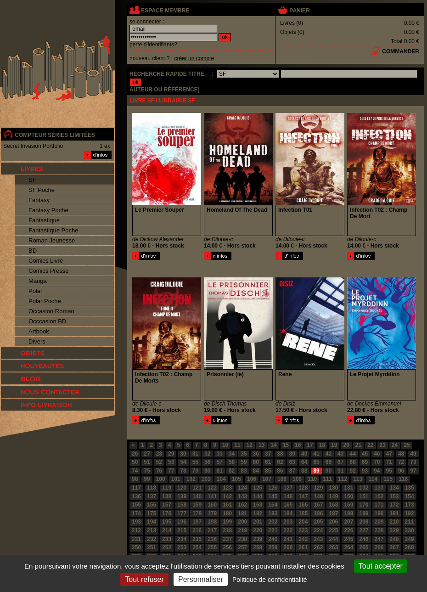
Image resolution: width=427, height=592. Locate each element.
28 (159, 454)
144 (257, 496)
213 (151, 530)
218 (227, 530)
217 (212, 530)
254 (197, 547)
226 (348, 530)
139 (181, 496)
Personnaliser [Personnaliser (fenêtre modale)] (200, 579)
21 (358, 445)
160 (212, 505)
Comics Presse (48, 270)
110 (312, 479)
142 (227, 496)
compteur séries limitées (55, 135)
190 (379, 513)
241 (287, 539)
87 (292, 471)
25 (407, 445)
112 (342, 479)
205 (318, 522)
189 (363, 513)
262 (318, 547)
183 (272, 513)
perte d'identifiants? (153, 44)
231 (136, 539)
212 (136, 530)
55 (195, 462)
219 (242, 530)
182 (257, 513)
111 (327, 479)
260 (287, 547)
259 (272, 547)
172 (394, 505)
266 (379, 547)
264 (348, 547)
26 (135, 454)
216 (197, 530)
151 (363, 496)
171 (379, 505)
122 (212, 488)
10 (225, 445)
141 (212, 496)
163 (257, 505)
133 (379, 488)
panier (299, 10)
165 (287, 505)
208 (363, 522)
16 (298, 445)
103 (206, 479)
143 (242, 496)
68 (352, 462)
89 (316, 471)
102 (191, 479)
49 (413, 454)
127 (287, 488)
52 (159, 462)
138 (166, 496)
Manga (37, 280)
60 (256, 462)
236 (212, 539)
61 (268, 462)
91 (340, 471)
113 (357, 479)
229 (394, 530)
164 (272, 505)
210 (394, 522)
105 (236, 479)
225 (333, 530)
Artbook (38, 331)
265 (363, 547)
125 (257, 488)
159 (197, 505)
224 (318, 530)
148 (318, 496)
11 (237, 445)
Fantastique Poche (53, 230)
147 (303, 496)
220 (257, 530)
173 (409, 505)
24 (395, 445)
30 (183, 454)
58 (232, 462)
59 (244, 462)
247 (379, 539)
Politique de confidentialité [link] (269, 579)
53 (171, 462)
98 (135, 479)
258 (257, 547)
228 (379, 530)
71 (389, 462)
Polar (35, 291)
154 (409, 496)
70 (377, 462)
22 (370, 445)
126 (272, 488)
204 (303, 522)
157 (166, 505)
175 (151, 513)
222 (287, 530)
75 (147, 471)
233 (166, 539)
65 (316, 462)
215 (181, 530)
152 (379, 496)
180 (227, 513)
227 (363, 530)
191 (394, 513)
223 (303, 530)
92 (352, 471)
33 (220, 454)
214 (166, 530)
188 (348, 513)
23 (383, 445)
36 (256, 454)
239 (257, 539)
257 (242, 547)
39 (292, 454)
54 (183, 462)
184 (287, 513)
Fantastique (44, 220)
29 (171, 454)
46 (377, 454)
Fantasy (39, 200)
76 (159, 471)
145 (272, 496)
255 (212, 547)
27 (147, 454)
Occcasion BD (47, 321)
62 (280, 462)
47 (389, 454)
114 (372, 479)
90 (328, 471)
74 (135, 471)
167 (318, 505)
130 (333, 488)
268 (409, 547)
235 (197, 539)
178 (197, 513)
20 (346, 445)
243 (318, 539)
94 (377, 471)
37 (268, 454)
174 (136, 513)
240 (272, 539)
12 (250, 445)
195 (166, 522)
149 (333, 496)
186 (318, 513)
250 (136, 547)
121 (197, 488)
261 (303, 547)
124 (242, 488)
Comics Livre (45, 260)
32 (207, 454)
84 (256, 471)
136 (136, 496)
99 (147, 479)
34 (232, 454)
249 (409, 539)
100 (160, 479)
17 (310, 445)
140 (197, 496)
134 (394, 488)
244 (333, 539)
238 (242, 539)
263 (333, 547)
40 (304, 454)
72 (401, 462)
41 (316, 454)
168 (333, 505)
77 (171, 471)
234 (181, 539)
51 (147, 462)
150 (348, 496)
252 (166, 547)
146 (287, 496)
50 (135, 462)
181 (242, 513)
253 (181, 547)
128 (303, 488)
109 (297, 479)
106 (251, 479)
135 (409, 488)
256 (227, 547)
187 (333, 513)
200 (242, 522)
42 (328, 454)
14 (273, 445)
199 (227, 522)
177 (181, 513)
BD (32, 250)
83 (244, 471)
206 (333, 522)
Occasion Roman (51, 311)
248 (394, 539)
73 (413, 462)
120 (181, 488)
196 (181, 522)
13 (261, 445)
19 (334, 445)
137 (151, 496)
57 (220, 462)
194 (151, 522)
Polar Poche (44, 301)
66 (328, 462)
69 (365, 462)
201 (257, 522)
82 (232, 471)
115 (388, 479)
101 (175, 479)
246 (363, 539)
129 (318, 488)
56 (207, 462)
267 (394, 547)
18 (322, 445)
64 (304, 462)
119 (166, 488)
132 (363, 488)
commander (400, 51)
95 (389, 471)
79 (195, 471)
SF (32, 179)
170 (363, 505)
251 (151, 547)
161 (227, 505)
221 (272, 530)
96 (401, 471)
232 (151, 539)
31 (195, 454)
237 (227, 539)
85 (268, 471)
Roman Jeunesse (51, 240)
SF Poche (41, 189)
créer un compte (194, 58)
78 (183, 471)
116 (403, 479)
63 (292, 462)
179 (212, 513)
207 (348, 522)
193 (136, 522)
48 (401, 454)
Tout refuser (144, 579)
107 (266, 479)
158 (181, 505)
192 (409, 513)
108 (282, 479)
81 (220, 471)
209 (379, 522)
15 (286, 445)
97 (413, 471)
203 (287, 522)
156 (151, 505)
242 (303, 539)
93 (365, 471)
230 (409, 530)
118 (151, 488)
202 (272, 522)
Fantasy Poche (48, 210)
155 (136, 505)
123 (227, 488)
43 (340, 454)
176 (166, 513)
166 (303, 505)
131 (348, 488)
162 (242, 505)
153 (394, 496)
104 (221, 479)
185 (303, 513)
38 (280, 454)
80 (207, 471)
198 (212, 522)
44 (352, 454)
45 (365, 454)
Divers (36, 341)
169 (348, 505)
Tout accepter (381, 566)
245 (348, 539)
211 (409, 522)
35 (244, 454)
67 (340, 462)
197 (197, 522)
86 (280, 471)
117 (136, 488)
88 (304, 471)
